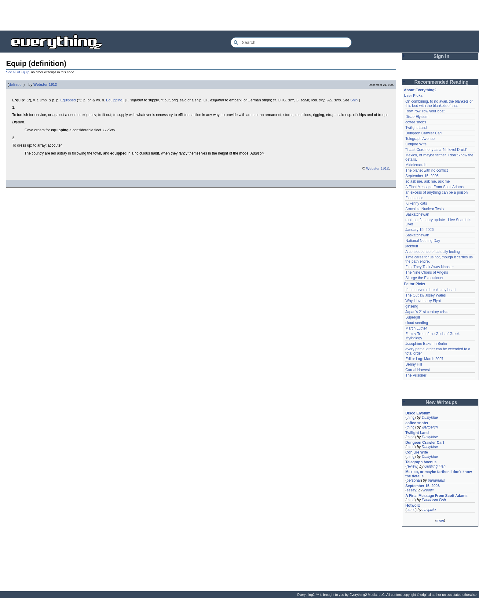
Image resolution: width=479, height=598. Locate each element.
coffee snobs (415, 122)
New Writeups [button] (441, 402)
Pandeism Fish (434, 500)
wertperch (430, 427)
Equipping (114, 100)
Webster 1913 (45, 84)
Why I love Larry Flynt (423, 301)
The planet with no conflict (426, 170)
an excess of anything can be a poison (436, 192)
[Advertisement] (239, 15)
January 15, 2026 (419, 230)
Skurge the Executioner (424, 278)
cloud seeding (416, 323)
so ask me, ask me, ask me (427, 181)
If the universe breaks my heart (430, 290)
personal (414, 480)
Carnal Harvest (417, 370)
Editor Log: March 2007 (424, 359)
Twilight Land (416, 128)
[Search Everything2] (291, 42)
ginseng (411, 306)
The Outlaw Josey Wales (425, 295)
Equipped (68, 100)
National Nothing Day (422, 241)
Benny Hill (413, 364)
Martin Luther (416, 328)
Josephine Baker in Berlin (426, 343)
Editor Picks (414, 284)
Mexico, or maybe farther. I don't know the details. (438, 474)
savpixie (429, 510)
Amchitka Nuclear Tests (424, 209)
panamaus (436, 480)
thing (411, 417)
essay (411, 490)
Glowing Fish (434, 466)
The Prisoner (415, 375)
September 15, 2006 (422, 176)
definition (16, 84)
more (440, 520)
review (412, 466)
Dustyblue (430, 417)
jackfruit (411, 246)
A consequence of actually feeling (432, 252)
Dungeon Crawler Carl (423, 133)
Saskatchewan (417, 214)
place (411, 510)
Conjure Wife (415, 144)
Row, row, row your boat (424, 111)
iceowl (428, 490)
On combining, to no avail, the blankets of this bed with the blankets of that (439, 103)
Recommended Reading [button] (441, 82)
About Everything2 (420, 90)
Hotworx (412, 505)
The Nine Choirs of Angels (426, 272)
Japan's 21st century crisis (426, 312)
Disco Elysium (416, 117)
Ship (354, 100)
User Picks (413, 95)
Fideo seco (414, 198)
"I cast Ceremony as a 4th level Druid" (436, 150)
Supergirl (412, 317)
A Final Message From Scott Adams (434, 187)
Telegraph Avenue (420, 139)
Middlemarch (415, 165)
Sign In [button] (441, 56)
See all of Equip (17, 72)
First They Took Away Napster (429, 267)
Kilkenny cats (416, 203)
